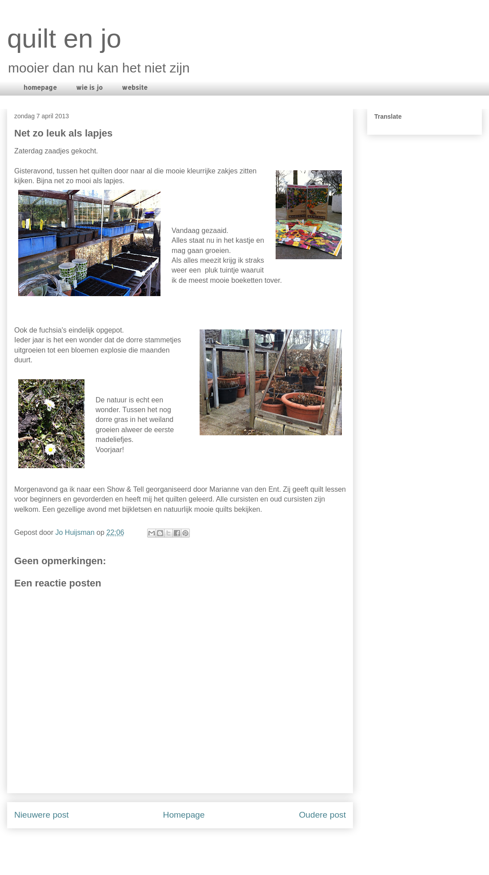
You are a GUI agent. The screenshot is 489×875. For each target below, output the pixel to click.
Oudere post (322, 814)
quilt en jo (64, 38)
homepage (40, 87)
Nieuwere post (41, 814)
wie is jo (89, 87)
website (135, 87)
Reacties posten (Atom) (204, 848)
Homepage (184, 814)
